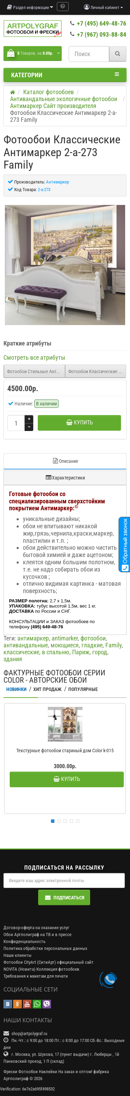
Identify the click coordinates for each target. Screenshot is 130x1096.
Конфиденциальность (24, 941)
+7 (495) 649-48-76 (101, 23)
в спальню (55, 652)
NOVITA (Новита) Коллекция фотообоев (41, 969)
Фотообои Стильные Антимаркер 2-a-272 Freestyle (36, 371)
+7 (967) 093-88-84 (101, 34)
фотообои (93, 638)
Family (113, 645)
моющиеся (65, 645)
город (99, 652)
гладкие (92, 645)
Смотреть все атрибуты (34, 357)
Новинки (16, 689)
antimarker (65, 638)
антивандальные (25, 645)
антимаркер (33, 638)
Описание (65, 461)
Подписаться (64, 897)
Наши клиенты (17, 955)
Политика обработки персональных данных (45, 948)
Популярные (83, 689)
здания (12, 659)
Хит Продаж (47, 689)
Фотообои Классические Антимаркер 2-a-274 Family (97, 371)
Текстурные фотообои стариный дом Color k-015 (65, 750)
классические (21, 652)
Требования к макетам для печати (35, 976)
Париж (80, 652)
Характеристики (65, 477)
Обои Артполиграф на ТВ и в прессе (37, 934)
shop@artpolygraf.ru (29, 1033)
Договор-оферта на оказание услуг (36, 927)
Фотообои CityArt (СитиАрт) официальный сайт (48, 962)
